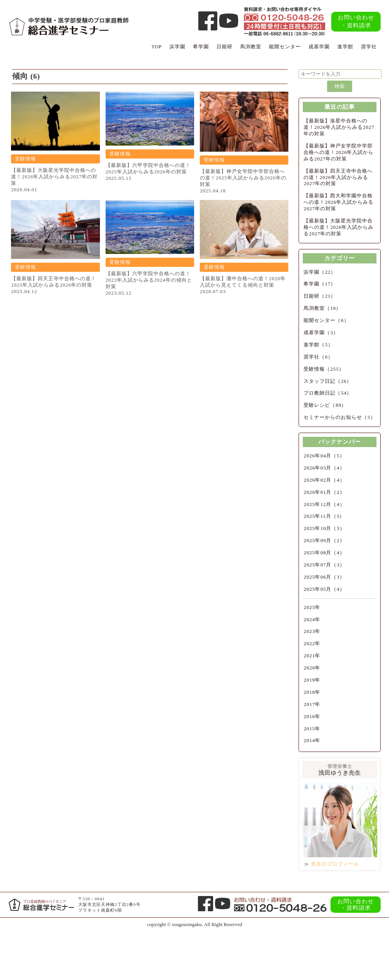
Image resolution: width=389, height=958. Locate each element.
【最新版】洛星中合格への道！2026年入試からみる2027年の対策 (339, 127)
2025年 (312, 607)
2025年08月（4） (324, 552)
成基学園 (319, 46)
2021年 (312, 655)
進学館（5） (318, 344)
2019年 (312, 680)
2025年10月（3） (324, 528)
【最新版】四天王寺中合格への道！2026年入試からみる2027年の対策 (338, 177)
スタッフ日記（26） (328, 381)
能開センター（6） (326, 320)
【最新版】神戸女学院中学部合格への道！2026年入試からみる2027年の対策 (338, 152)
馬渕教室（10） (322, 308)
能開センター (285, 46)
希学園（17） (320, 284)
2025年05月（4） (324, 589)
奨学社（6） (318, 357)
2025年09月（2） (324, 540)
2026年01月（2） (324, 492)
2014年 (312, 740)
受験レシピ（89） (325, 405)
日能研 (224, 46)
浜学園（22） (320, 272)
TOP (157, 46)
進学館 (345, 46)
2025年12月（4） (324, 504)
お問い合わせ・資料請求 (356, 21)
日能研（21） (320, 296)
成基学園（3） (321, 332)
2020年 (312, 668)
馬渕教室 (250, 46)
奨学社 (369, 46)
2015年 (312, 728)
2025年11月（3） (324, 516)
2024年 (312, 619)
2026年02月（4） (324, 480)
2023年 (312, 631)
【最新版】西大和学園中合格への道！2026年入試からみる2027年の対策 (338, 202)
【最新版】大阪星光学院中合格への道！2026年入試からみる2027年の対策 (338, 227)
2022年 (312, 643)
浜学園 (177, 46)
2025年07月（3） (324, 565)
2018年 (312, 692)
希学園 (201, 46)
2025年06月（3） (324, 577)
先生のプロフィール (335, 864)
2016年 (312, 716)
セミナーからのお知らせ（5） (340, 417)
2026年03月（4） (324, 468)
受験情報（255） (324, 369)
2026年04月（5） (324, 455)
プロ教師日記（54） (328, 393)
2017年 (312, 704)
